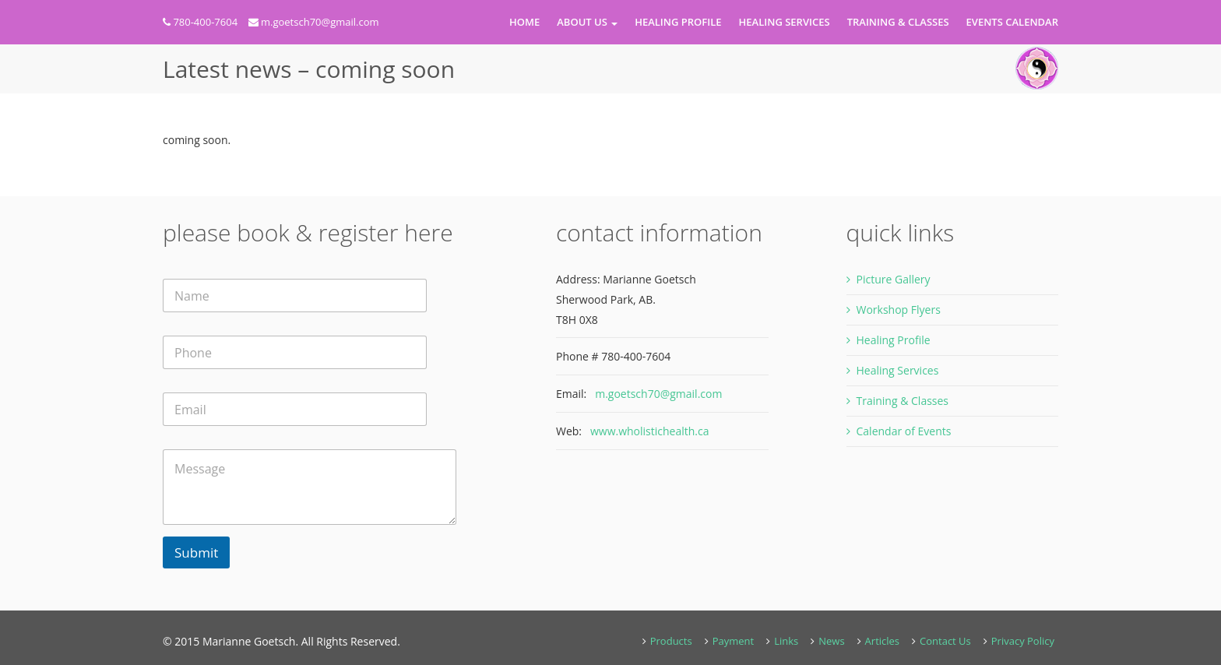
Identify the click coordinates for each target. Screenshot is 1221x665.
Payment (734, 641)
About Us (587, 22)
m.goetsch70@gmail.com (320, 22)
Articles (882, 641)
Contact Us (945, 641)
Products (671, 641)
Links (786, 641)
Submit (196, 552)
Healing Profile (678, 22)
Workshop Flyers (899, 309)
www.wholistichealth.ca (649, 431)
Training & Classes (898, 22)
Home (524, 22)
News (831, 641)
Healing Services (784, 22)
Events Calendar (1012, 22)
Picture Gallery (894, 279)
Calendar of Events (904, 431)
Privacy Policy (1022, 641)
